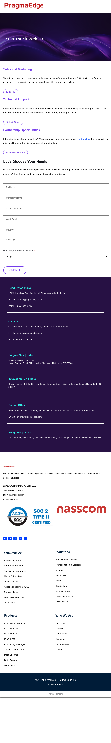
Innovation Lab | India (22, 379)
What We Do (13, 552)
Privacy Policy (55, 684)
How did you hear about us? (18, 250)
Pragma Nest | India (20, 355)
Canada (13, 321)
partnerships (84, 139)
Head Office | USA (19, 288)
